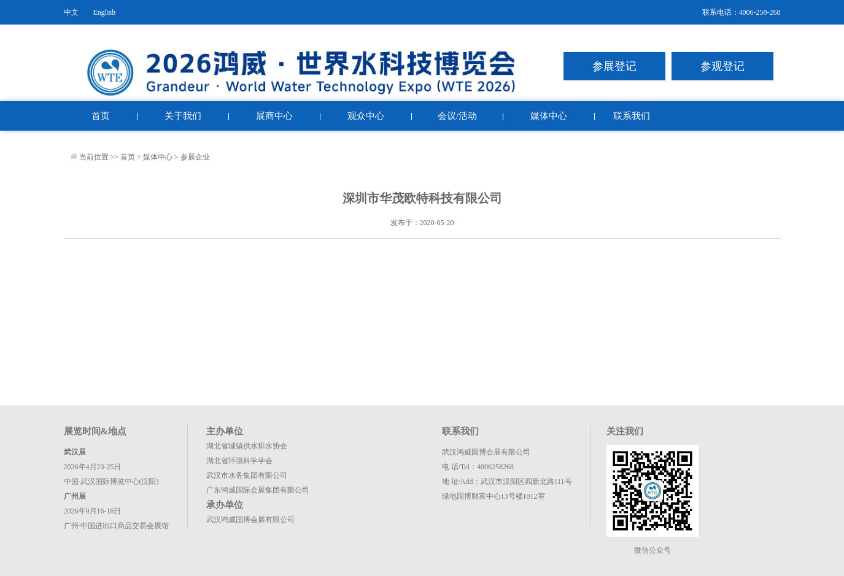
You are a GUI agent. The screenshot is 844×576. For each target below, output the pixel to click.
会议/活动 (457, 116)
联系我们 (631, 116)
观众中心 (365, 116)
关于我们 (183, 116)
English (104, 12)
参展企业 (195, 157)
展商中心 (274, 116)
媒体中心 (548, 116)
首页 (100, 116)
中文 (71, 12)
